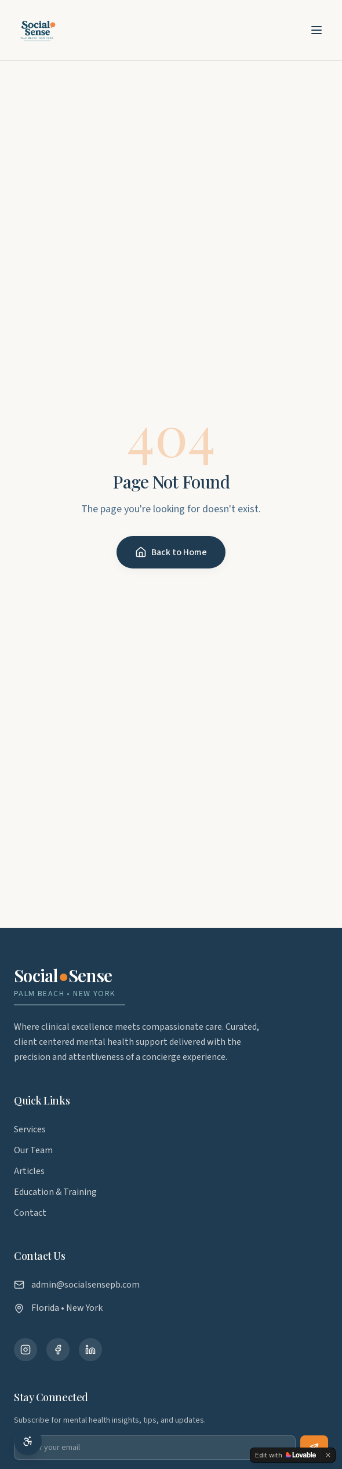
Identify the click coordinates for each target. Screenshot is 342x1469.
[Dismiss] (328, 1455)
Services (30, 1129)
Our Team (33, 1150)
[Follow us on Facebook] (58, 1349)
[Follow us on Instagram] (25, 1349)
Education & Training (55, 1192)
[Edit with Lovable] (285, 1455)
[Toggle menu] (316, 30)
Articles (29, 1171)
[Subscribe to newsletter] (314, 1447)
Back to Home (171, 552)
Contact (30, 1212)
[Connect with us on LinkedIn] (90, 1349)
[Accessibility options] (28, 1441)
